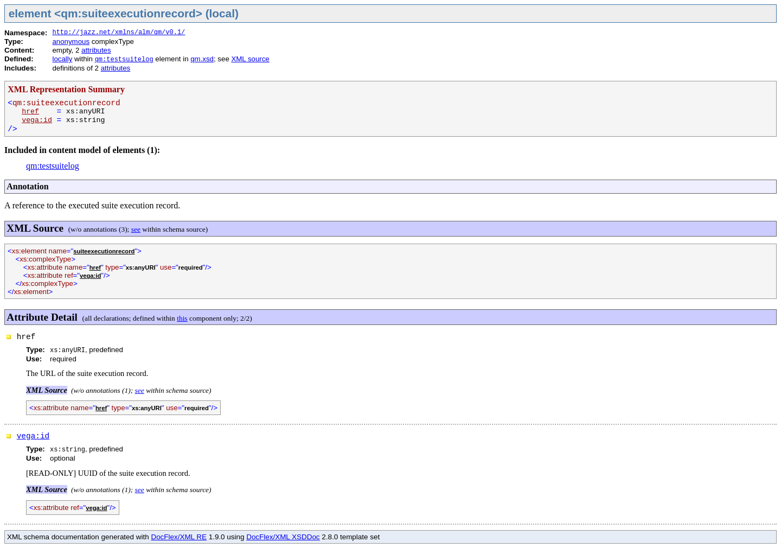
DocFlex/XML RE (179, 537)
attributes (96, 50)
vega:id (37, 120)
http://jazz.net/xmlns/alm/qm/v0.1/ (118, 32)
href (30, 111)
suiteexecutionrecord (104, 251)
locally (62, 59)
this (182, 318)
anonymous (70, 41)
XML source (250, 59)
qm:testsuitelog (124, 59)
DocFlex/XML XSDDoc (282, 537)
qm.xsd (202, 59)
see (135, 229)
